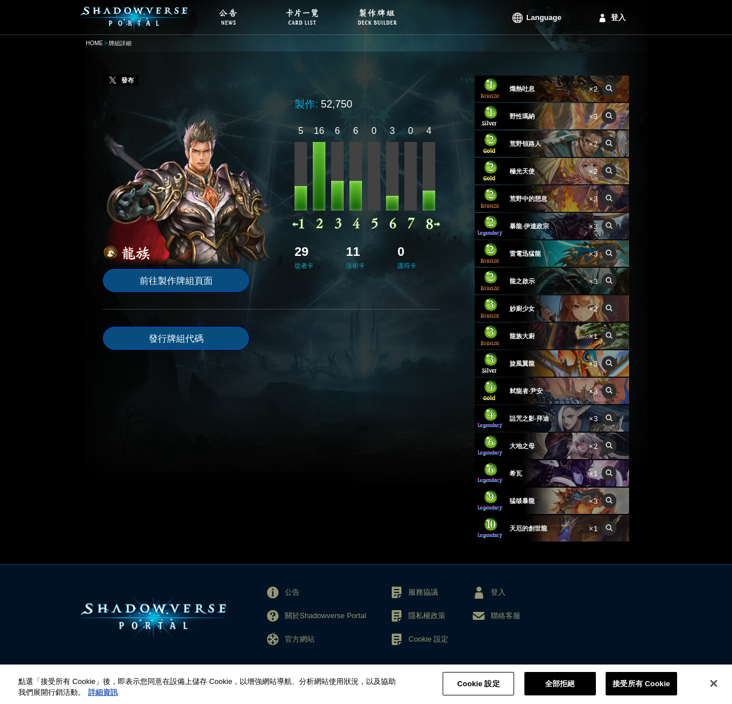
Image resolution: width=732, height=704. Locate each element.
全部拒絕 (560, 689)
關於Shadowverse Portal (325, 615)
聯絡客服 (505, 615)
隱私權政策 (426, 615)
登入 (618, 17)
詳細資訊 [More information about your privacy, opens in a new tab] (103, 698)
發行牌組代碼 (176, 338)
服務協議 (423, 592)
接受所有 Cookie (641, 689)
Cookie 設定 (428, 639)
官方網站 (300, 639)
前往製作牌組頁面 (176, 281)
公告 (292, 592)
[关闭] (713, 689)
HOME (94, 43)
